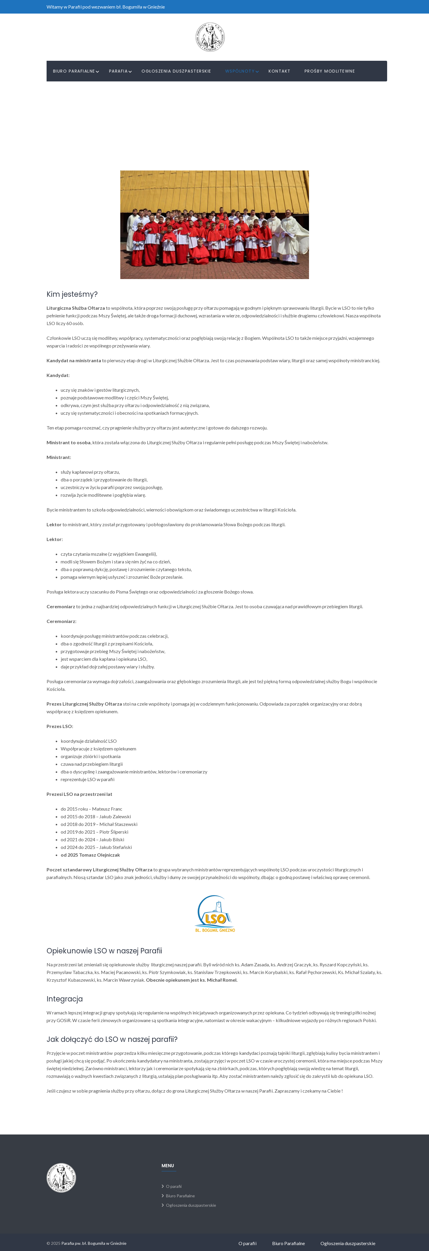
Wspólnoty (240, 71)
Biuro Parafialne (74, 71)
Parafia (118, 71)
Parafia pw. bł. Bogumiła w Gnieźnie (93, 1243)
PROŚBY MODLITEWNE (330, 71)
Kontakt (280, 71)
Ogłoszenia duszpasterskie (176, 71)
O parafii (174, 1186)
